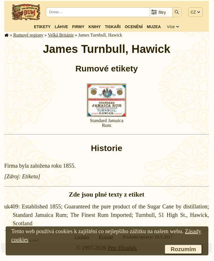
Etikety (42, 26)
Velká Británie (61, 35)
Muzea (154, 26)
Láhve (61, 26)
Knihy (94, 26)
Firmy (78, 26)
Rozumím (183, 249)
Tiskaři (113, 26)
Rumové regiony (28, 35)
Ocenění (134, 26)
